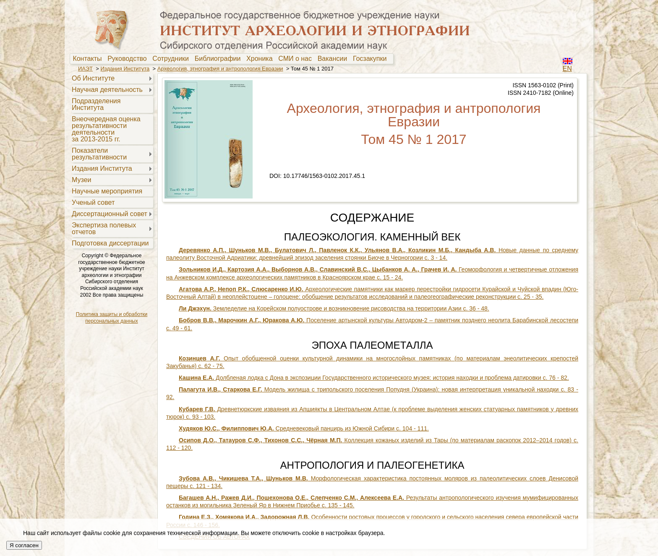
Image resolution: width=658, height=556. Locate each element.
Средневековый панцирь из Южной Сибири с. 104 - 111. (304, 428)
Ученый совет (93, 202)
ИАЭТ (85, 68)
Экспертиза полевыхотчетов (104, 228)
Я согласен (24, 545)
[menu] (111, 160)
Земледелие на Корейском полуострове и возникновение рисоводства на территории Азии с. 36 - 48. (334, 308)
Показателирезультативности (99, 154)
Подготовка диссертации (110, 243)
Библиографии (220, 58)
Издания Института (124, 68)
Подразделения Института (96, 104)
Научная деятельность (107, 89)
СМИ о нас (297, 58)
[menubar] (232, 58)
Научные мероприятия (107, 191)
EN (567, 68)
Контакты (89, 58)
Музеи (81, 179)
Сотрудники (172, 58)
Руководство (128, 58)
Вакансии (334, 58)
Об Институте (93, 78)
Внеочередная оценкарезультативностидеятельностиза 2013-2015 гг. (106, 129)
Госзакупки (371, 58)
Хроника (261, 58)
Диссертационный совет (109, 213)
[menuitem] (89, 58)
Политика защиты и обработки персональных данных (111, 317)
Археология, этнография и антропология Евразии (220, 68)
